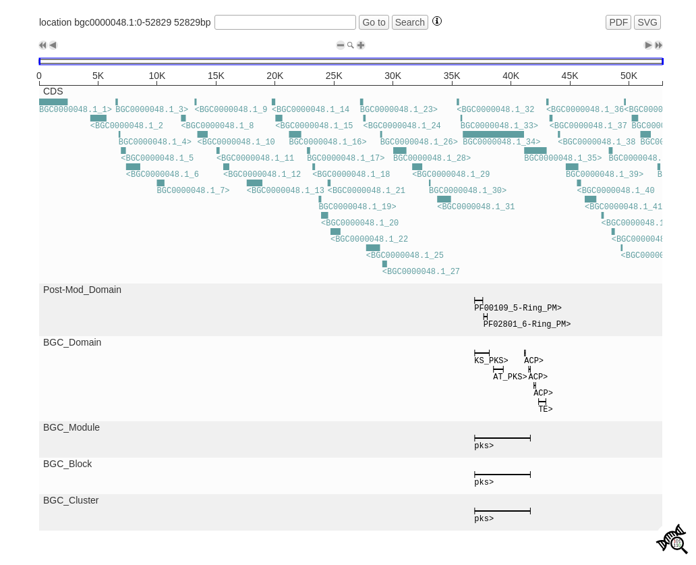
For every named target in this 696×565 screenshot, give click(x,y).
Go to (373, 22)
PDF (618, 22)
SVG (647, 22)
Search (410, 22)
